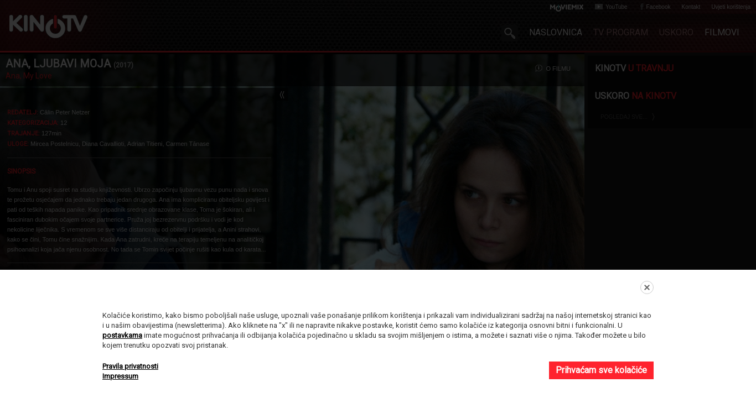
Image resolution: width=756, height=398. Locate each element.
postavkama (122, 335)
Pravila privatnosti (130, 366)
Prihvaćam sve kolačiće (601, 370)
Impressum (120, 376)
